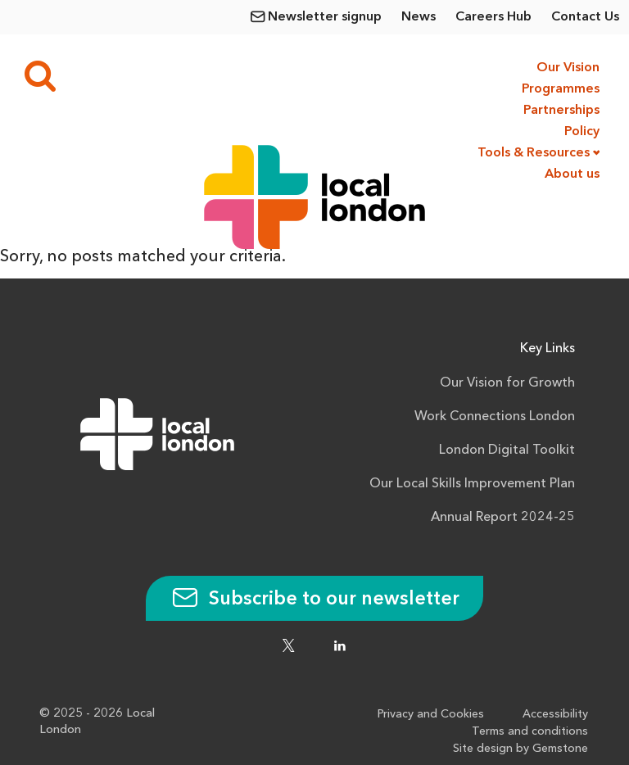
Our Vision (568, 68)
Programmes (561, 89)
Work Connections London (494, 416)
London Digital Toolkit (507, 450)
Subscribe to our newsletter (314, 599)
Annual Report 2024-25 (503, 517)
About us (572, 174)
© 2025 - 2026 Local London (97, 721)
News (418, 17)
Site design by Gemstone (521, 747)
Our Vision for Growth (507, 383)
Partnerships (561, 110)
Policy (582, 131)
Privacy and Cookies (434, 713)
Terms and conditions (531, 730)
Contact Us (585, 17)
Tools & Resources (533, 153)
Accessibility (557, 713)
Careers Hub (493, 17)
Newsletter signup (325, 17)
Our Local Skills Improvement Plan (472, 484)
